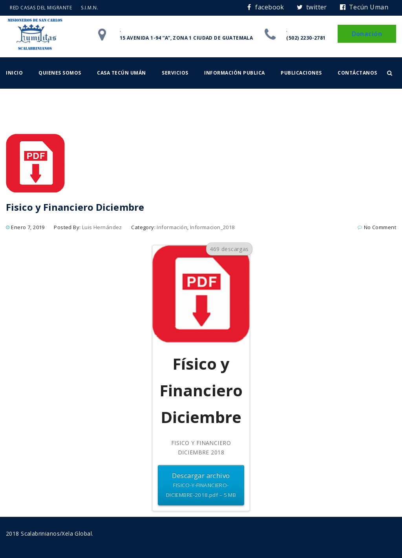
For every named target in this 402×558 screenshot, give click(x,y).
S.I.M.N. (89, 7)
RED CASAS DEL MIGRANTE (41, 7)
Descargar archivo (201, 485)
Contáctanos (357, 72)
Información (172, 227)
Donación (367, 33)
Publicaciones (301, 72)
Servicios (175, 72)
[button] (389, 73)
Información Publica (234, 72)
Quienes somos (59, 72)
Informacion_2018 (212, 227)
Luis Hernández (102, 227)
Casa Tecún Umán (121, 72)
